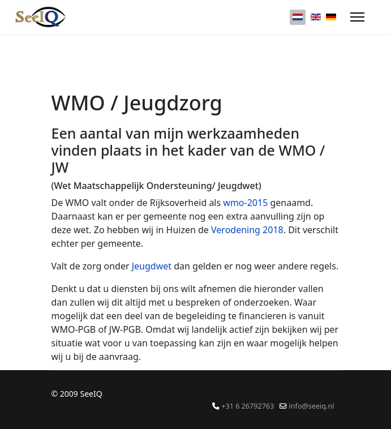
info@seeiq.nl (311, 406)
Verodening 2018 (247, 230)
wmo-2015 (245, 202)
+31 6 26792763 (247, 406)
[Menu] (357, 17)
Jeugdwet (153, 266)
